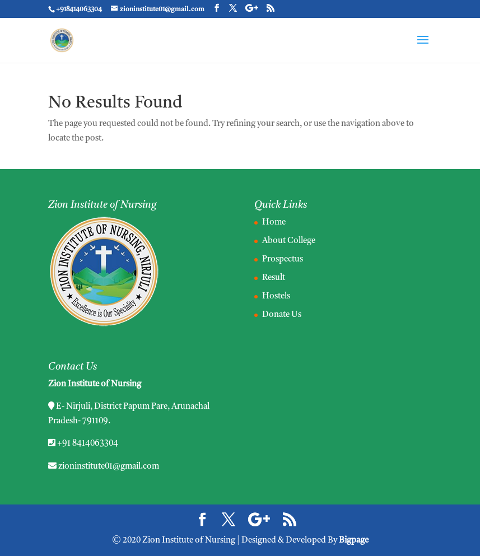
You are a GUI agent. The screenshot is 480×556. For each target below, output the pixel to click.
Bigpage (354, 540)
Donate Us (281, 315)
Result (273, 278)
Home (274, 222)
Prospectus (282, 259)
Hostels (276, 296)
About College (288, 241)
